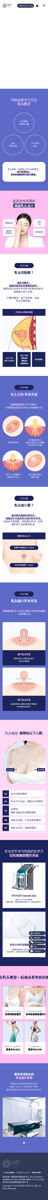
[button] (24, 1143)
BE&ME (42, 957)
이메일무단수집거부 (23, 1172)
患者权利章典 (36, 1172)
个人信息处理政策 (9, 1172)
